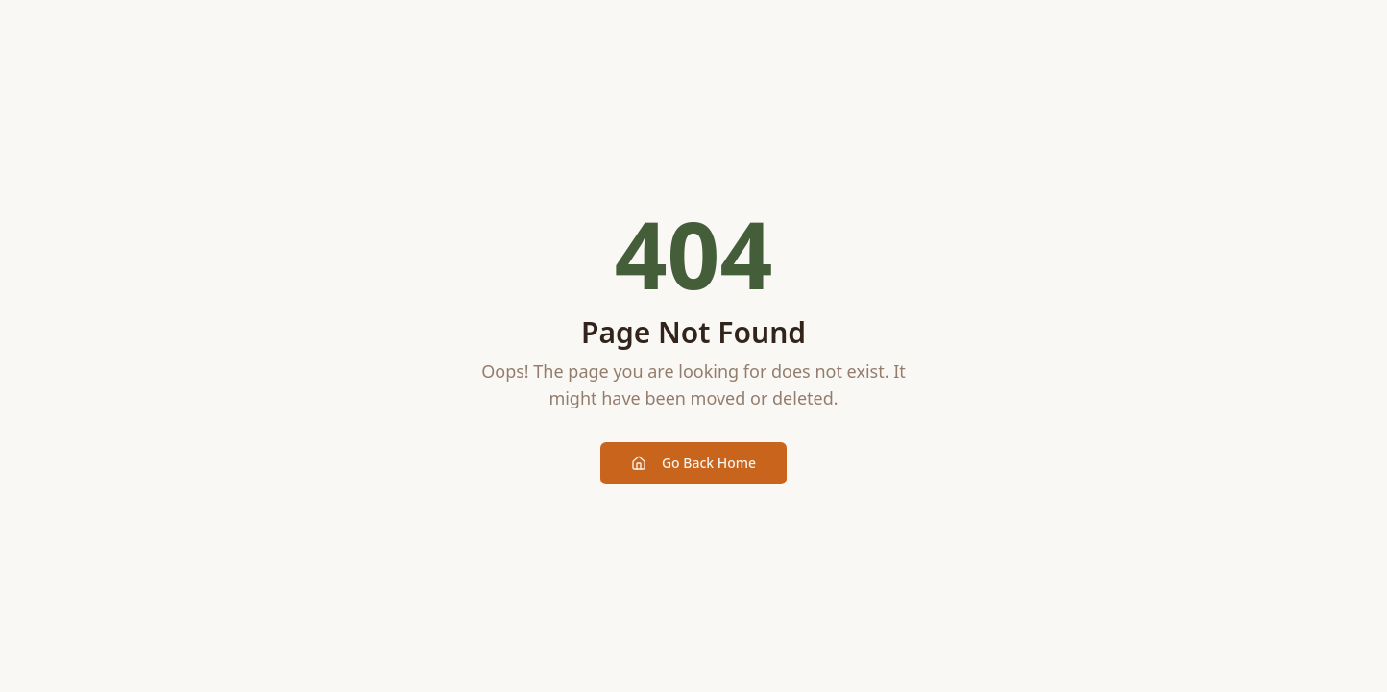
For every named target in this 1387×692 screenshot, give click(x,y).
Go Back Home (693, 463)
